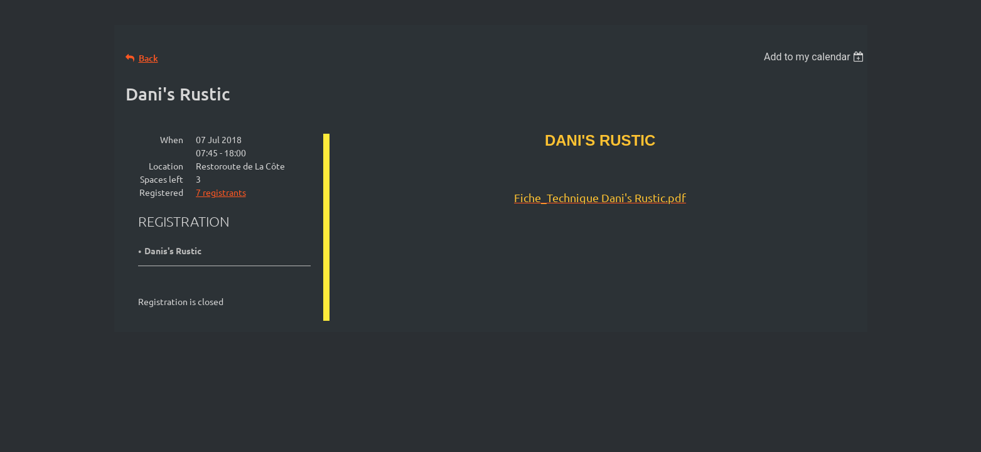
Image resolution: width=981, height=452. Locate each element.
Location (166, 165)
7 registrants (221, 192)
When (171, 139)
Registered (161, 192)
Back (148, 58)
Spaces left (161, 179)
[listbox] (815, 57)
